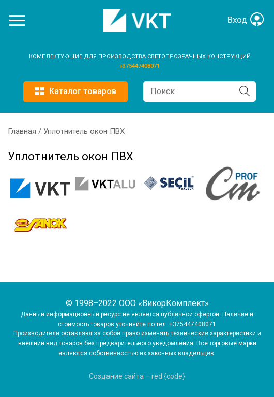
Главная (22, 131)
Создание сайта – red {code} (137, 376)
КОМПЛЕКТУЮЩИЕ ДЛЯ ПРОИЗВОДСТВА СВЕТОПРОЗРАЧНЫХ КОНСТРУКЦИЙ (140, 56)
